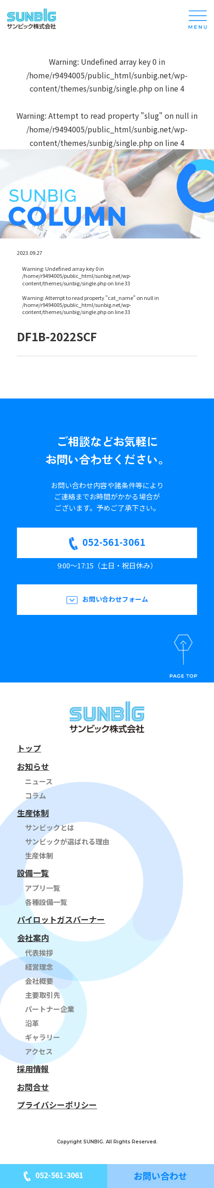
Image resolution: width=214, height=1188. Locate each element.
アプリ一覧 (42, 888)
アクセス (39, 1051)
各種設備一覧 (46, 902)
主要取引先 (42, 995)
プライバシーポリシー (57, 1105)
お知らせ (33, 766)
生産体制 (33, 813)
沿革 (32, 1023)
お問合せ (33, 1087)
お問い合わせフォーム (115, 599)
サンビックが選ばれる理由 (67, 841)
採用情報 (33, 1068)
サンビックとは (49, 827)
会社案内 (33, 937)
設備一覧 (33, 873)
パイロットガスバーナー (61, 919)
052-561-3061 (113, 542)
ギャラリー (42, 1037)
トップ (29, 748)
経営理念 (39, 967)
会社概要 (39, 981)
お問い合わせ (160, 1175)
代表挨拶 (39, 953)
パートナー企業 (49, 1009)
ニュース (39, 781)
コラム (35, 795)
